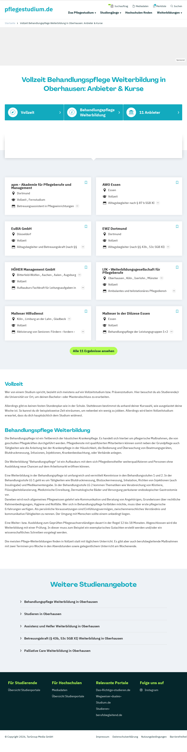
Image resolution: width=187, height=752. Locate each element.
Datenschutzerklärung (125, 736)
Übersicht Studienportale (24, 690)
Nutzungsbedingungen (154, 736)
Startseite (10, 23)
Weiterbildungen (168, 12)
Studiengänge (109, 12)
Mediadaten (59, 690)
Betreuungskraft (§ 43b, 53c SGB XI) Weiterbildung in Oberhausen (73, 638)
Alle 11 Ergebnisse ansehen (93, 351)
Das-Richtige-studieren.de (113, 690)
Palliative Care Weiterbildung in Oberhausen (57, 650)
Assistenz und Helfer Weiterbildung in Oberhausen (62, 626)
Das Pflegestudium (81, 12)
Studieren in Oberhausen (42, 614)
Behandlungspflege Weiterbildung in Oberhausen (61, 601)
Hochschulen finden (138, 12)
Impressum (102, 736)
